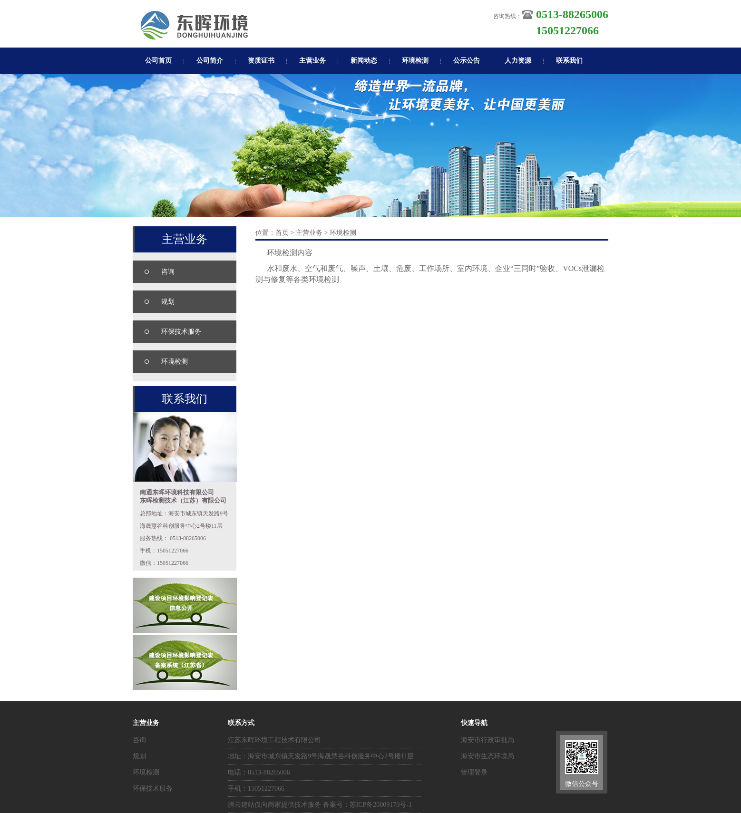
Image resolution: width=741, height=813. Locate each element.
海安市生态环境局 (487, 756)
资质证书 (261, 60)
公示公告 (466, 60)
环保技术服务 (181, 331)
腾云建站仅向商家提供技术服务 (274, 804)
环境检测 (415, 60)
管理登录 (474, 772)
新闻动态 (364, 60)
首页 (282, 232)
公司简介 (209, 60)
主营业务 (312, 60)
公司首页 (158, 60)
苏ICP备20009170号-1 (381, 804)
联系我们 (569, 60)
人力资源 (518, 60)
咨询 (168, 271)
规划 (168, 301)
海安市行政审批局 (487, 740)
